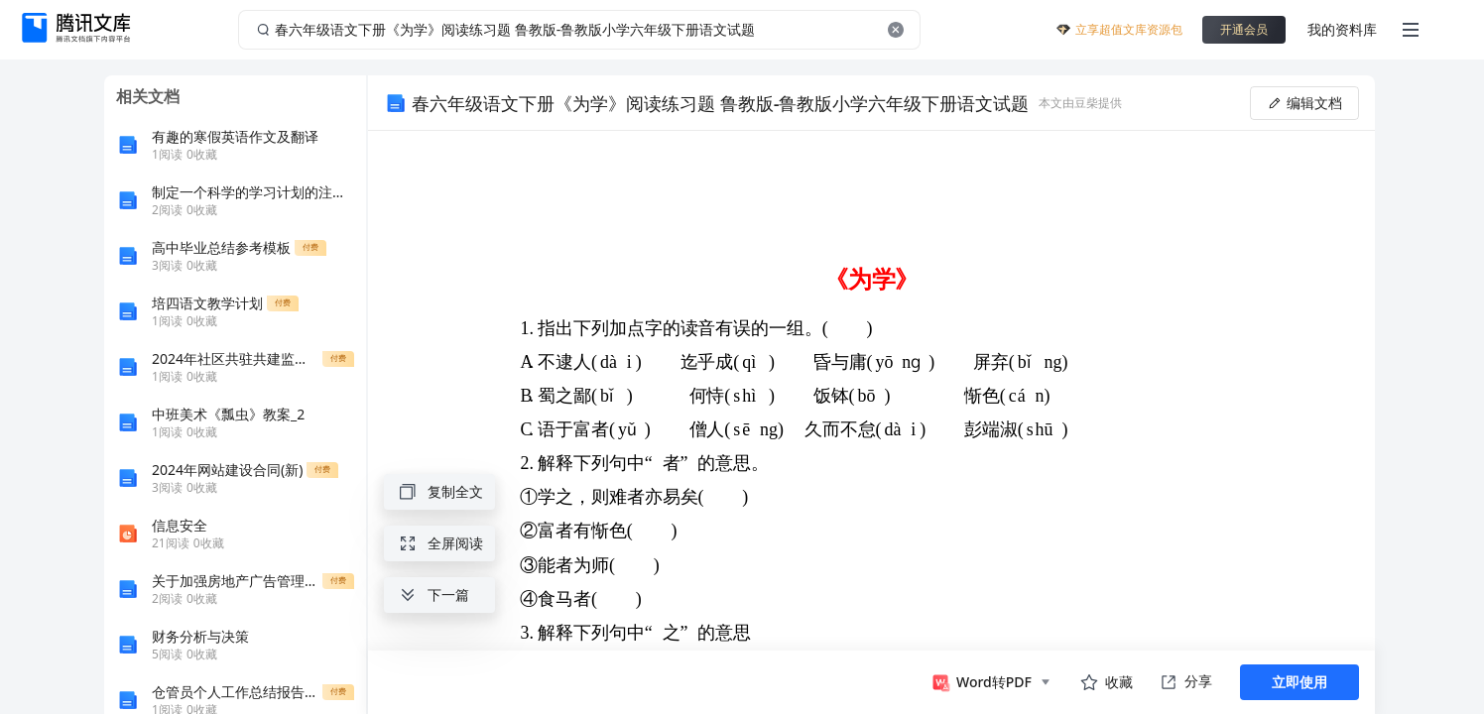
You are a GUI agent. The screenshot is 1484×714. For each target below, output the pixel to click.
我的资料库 (1342, 29)
